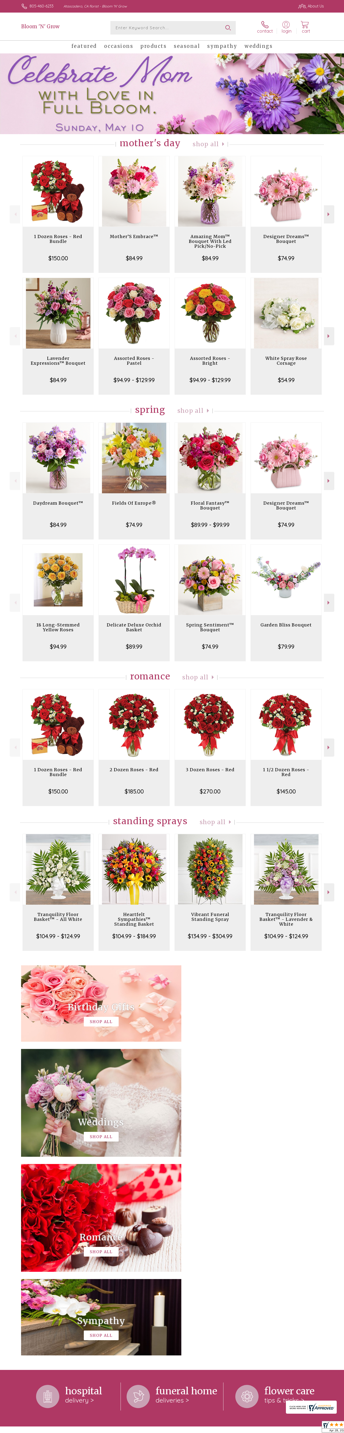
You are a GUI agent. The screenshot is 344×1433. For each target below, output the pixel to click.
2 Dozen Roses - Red (134, 769)
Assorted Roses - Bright (210, 361)
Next (329, 214)
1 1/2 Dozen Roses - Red (286, 772)
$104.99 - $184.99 (134, 936)
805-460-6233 (42, 6)
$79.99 (286, 646)
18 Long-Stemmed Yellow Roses (58, 627)
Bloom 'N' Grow (40, 26)
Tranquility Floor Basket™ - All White (58, 917)
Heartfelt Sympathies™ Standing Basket (134, 919)
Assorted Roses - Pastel (134, 361)
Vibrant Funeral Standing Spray (210, 917)
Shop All (206, 144)
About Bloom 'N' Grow (43, 1238)
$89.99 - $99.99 (210, 524)
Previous (15, 214)
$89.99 (134, 646)
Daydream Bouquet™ (58, 503)
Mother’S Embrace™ (134, 236)
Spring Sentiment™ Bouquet (210, 627)
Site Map (311, 1428)
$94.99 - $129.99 (134, 380)
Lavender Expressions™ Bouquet (58, 361)
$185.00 (134, 791)
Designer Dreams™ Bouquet (286, 239)
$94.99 (58, 646)
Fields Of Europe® (134, 503)
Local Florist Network (281, 1428)
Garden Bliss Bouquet (286, 625)
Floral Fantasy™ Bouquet (210, 505)
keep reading (195, 1247)
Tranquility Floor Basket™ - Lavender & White (286, 919)
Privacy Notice (246, 1428)
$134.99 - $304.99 (210, 936)
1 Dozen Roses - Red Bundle (58, 239)
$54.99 (286, 380)
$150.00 (58, 258)
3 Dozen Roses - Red (210, 769)
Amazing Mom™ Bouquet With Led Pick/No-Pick (210, 241)
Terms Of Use (218, 1428)
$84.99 (134, 258)
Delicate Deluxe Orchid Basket (134, 627)
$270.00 (210, 791)
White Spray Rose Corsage (286, 361)
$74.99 (286, 258)
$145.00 (286, 791)
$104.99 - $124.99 (58, 936)
